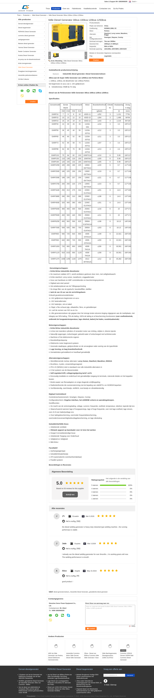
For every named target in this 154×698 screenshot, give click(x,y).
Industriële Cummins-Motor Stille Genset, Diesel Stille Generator (73, 656)
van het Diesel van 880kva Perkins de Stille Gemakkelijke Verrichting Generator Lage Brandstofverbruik (60, 676)
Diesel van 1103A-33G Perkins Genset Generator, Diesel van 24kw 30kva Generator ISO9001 (60, 689)
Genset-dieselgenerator (25, 24)
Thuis (48, 9)
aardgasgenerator (24, 39)
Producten (56, 9)
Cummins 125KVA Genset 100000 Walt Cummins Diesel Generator (126, 657)
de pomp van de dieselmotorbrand (29, 59)
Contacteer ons (105, 9)
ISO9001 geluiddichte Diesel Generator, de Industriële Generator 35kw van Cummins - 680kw (31, 682)
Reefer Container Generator (27, 51)
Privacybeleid (31, 696)
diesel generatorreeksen (61, 592)
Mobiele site (108, 688)
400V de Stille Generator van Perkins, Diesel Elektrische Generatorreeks (55, 657)
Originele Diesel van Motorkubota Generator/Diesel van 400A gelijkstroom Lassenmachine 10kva (89, 690)
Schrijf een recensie (70, 495)
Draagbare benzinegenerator (27, 71)
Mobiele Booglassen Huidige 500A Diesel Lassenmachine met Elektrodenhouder (87, 676)
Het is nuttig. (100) (73, 521)
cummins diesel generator (26, 35)
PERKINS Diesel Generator (27, 31)
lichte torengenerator (24, 63)
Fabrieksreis (76, 9)
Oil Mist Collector (23, 79)
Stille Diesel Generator (39, 15)
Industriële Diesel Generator (79, 592)
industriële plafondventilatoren (27, 75)
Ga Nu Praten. (118, 8)
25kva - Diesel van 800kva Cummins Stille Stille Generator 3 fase (91, 656)
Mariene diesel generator (26, 43)
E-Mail (106, 685)
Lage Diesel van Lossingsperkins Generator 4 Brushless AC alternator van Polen (59, 682)
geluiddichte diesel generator (98, 592)
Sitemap (113, 685)
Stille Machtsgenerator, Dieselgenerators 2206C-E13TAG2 (109, 656)
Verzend (130, 675)
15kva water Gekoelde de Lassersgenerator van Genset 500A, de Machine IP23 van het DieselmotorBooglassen (89, 683)
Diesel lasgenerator (24, 28)
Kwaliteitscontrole (90, 9)
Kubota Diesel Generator (26, 55)
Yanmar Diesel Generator (26, 47)
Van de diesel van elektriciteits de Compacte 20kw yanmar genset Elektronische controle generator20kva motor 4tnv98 (31, 689)
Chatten (97, 60)
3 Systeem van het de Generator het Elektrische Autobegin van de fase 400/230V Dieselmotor (30, 676)
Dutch (134, 1)
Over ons (66, 9)
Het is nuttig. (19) (72, 576)
